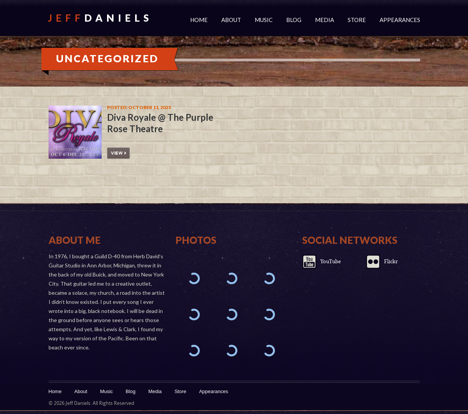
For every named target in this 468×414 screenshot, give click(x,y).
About (231, 19)
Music (264, 19)
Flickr (391, 261)
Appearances (400, 19)
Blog (293, 19)
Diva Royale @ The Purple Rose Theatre (160, 123)
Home (199, 19)
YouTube (330, 261)
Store (357, 19)
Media (324, 19)
